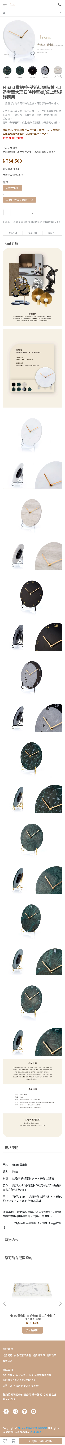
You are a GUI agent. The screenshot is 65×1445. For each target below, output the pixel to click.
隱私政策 (51, 1355)
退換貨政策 (39, 1355)
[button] (60, 1304)
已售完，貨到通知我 (40, 1441)
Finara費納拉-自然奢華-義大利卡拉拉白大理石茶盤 (32, 1317)
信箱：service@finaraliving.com (21, 1385)
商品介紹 (12, 233)
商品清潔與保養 (22, 1355)
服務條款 (7, 1360)
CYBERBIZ (35, 1432)
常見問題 (7, 1355)
